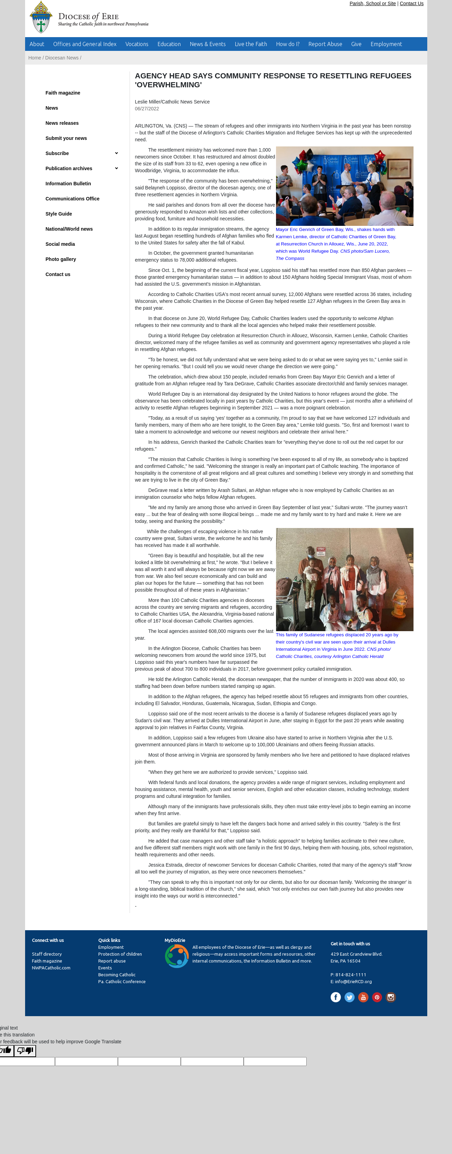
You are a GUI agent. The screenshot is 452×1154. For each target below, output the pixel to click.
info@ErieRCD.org (353, 981)
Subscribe (57, 153)
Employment (386, 44)
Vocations (136, 44)
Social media (60, 244)
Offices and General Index (85, 44)
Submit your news (66, 138)
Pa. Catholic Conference (122, 981)
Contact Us (411, 3)
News (52, 108)
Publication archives (69, 168)
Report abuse (112, 961)
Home (35, 58)
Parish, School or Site (373, 3)
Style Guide (59, 214)
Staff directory (47, 954)
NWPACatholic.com (51, 967)
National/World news (69, 229)
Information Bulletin (68, 183)
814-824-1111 (350, 974)
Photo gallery (61, 259)
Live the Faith (251, 44)
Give (356, 44)
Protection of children (120, 954)
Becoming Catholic (116, 974)
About (37, 44)
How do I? (287, 44)
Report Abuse (325, 44)
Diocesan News (62, 58)
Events (105, 967)
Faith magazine (63, 93)
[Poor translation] (25, 1051)
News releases (62, 123)
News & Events (208, 44)
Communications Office (73, 198)
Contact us (58, 274)
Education (169, 44)
